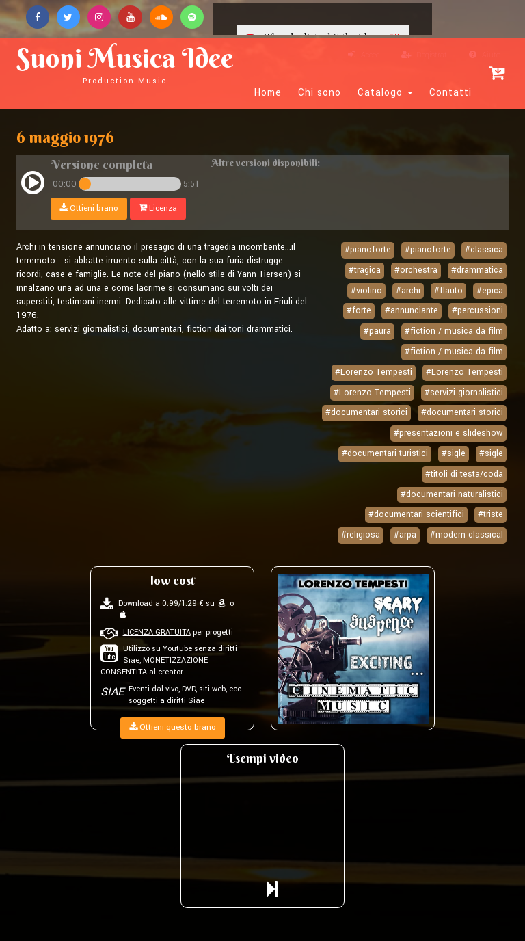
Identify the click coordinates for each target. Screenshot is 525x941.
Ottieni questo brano (172, 727)
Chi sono (319, 93)
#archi (408, 290)
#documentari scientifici (416, 514)
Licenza (158, 208)
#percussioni (477, 311)
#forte (359, 311)
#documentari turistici (385, 453)
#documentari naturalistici (452, 494)
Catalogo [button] (385, 93)
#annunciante (411, 311)
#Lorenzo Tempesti (373, 372)
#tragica (365, 270)
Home (268, 93)
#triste (490, 514)
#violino (366, 290)
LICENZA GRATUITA (157, 632)
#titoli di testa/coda (464, 474)
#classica (484, 249)
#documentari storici (366, 412)
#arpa (405, 535)
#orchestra (416, 270)
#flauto (448, 290)
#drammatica (477, 270)
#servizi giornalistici (464, 392)
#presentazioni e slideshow (448, 433)
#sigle (454, 453)
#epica (489, 290)
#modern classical (466, 535)
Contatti (450, 93)
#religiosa (360, 535)
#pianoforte (368, 249)
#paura (377, 331)
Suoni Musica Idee (129, 63)
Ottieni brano (88, 208)
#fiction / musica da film (454, 331)
